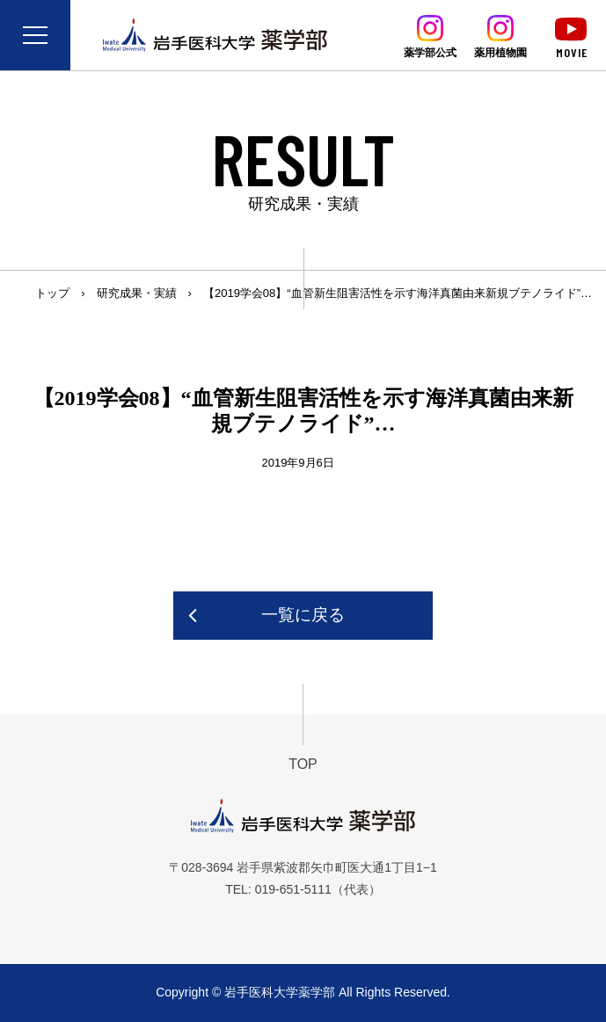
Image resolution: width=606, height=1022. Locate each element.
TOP (303, 764)
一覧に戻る (303, 614)
